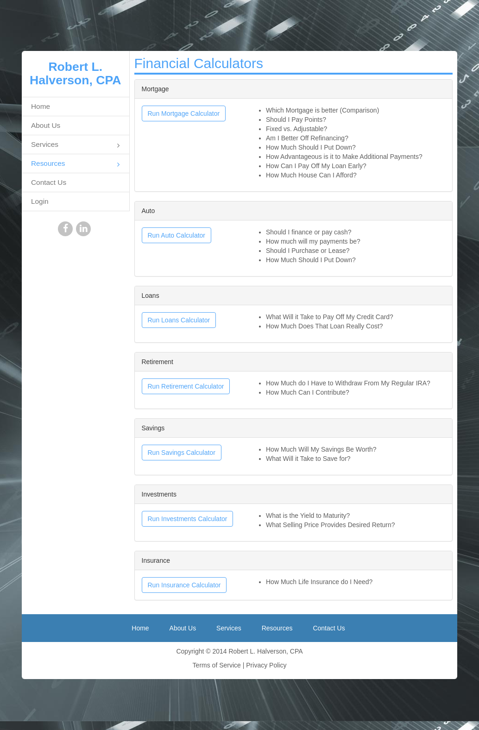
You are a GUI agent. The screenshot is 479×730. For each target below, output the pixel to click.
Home (40, 106)
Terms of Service (217, 665)
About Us (45, 125)
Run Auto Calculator (177, 235)
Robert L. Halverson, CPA (75, 73)
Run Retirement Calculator (186, 386)
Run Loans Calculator (179, 320)
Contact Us (48, 182)
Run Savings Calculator (181, 452)
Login (40, 201)
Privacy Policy (266, 665)
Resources (75, 164)
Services (75, 145)
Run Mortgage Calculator (184, 113)
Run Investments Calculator (187, 518)
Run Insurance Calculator (184, 585)
